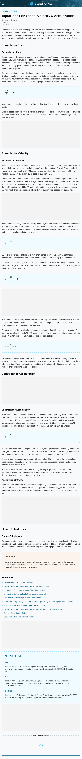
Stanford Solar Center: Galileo (15, 613)
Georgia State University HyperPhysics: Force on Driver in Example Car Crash (34, 609)
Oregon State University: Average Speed (19, 582)
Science (5, 11)
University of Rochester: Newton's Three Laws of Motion (25, 590)
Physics (14, 11)
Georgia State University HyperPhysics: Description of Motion (27, 586)
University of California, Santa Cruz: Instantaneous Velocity (26, 594)
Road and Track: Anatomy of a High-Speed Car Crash (24, 605)
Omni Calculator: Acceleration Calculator (19, 617)
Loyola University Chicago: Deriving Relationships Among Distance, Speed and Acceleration (39, 602)
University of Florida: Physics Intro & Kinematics (22, 598)
